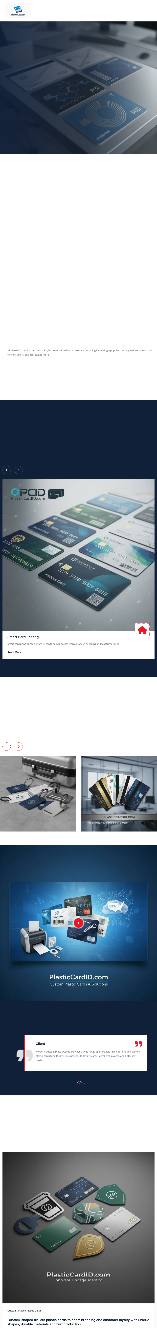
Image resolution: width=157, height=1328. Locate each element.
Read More (14, 652)
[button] (79, 1083)
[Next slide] (19, 470)
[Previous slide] (6, 470)
